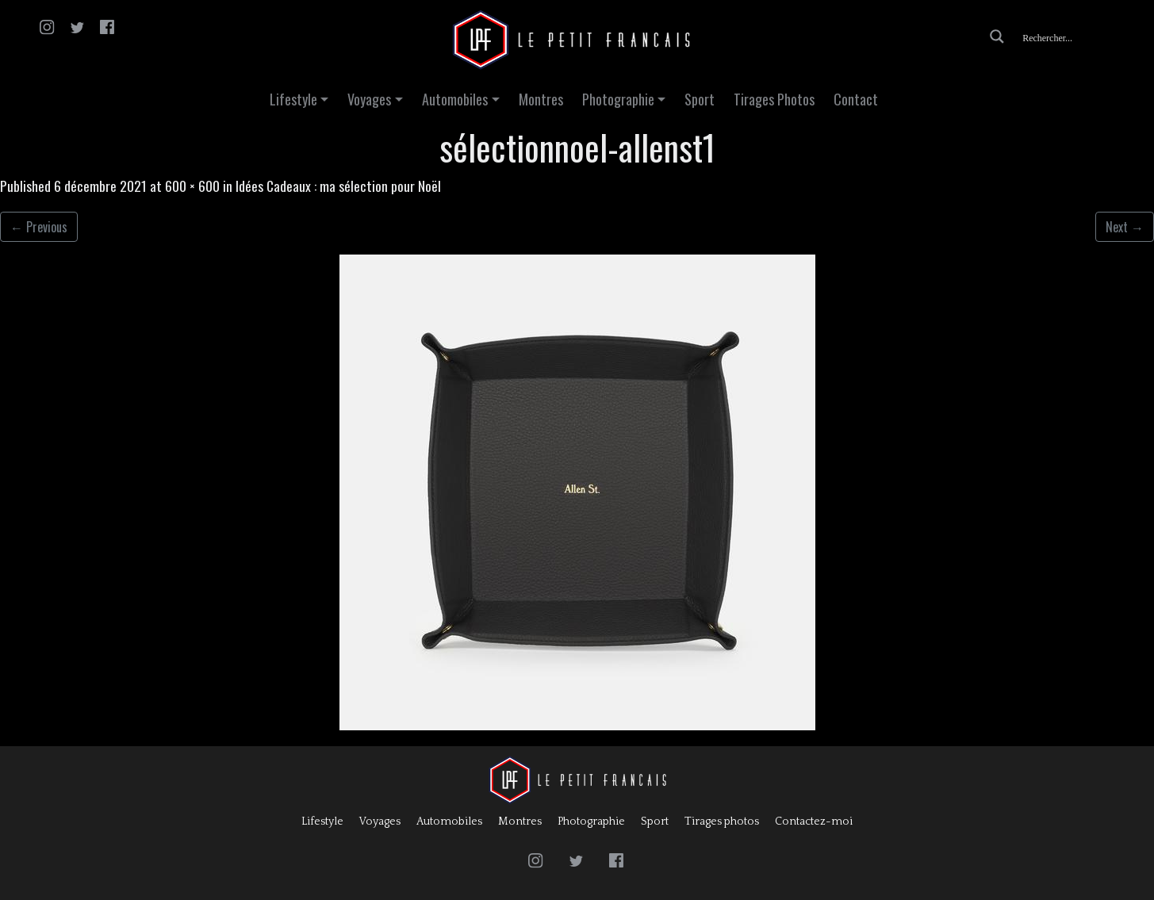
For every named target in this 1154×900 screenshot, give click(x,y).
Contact (856, 99)
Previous (38, 226)
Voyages (369, 99)
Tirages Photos (774, 99)
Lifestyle (293, 99)
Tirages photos (721, 821)
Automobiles (455, 99)
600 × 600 (192, 185)
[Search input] (1080, 36)
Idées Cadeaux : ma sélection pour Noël (338, 185)
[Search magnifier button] (996, 36)
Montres (541, 99)
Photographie (618, 99)
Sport (699, 99)
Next (1125, 226)
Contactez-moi (814, 821)
